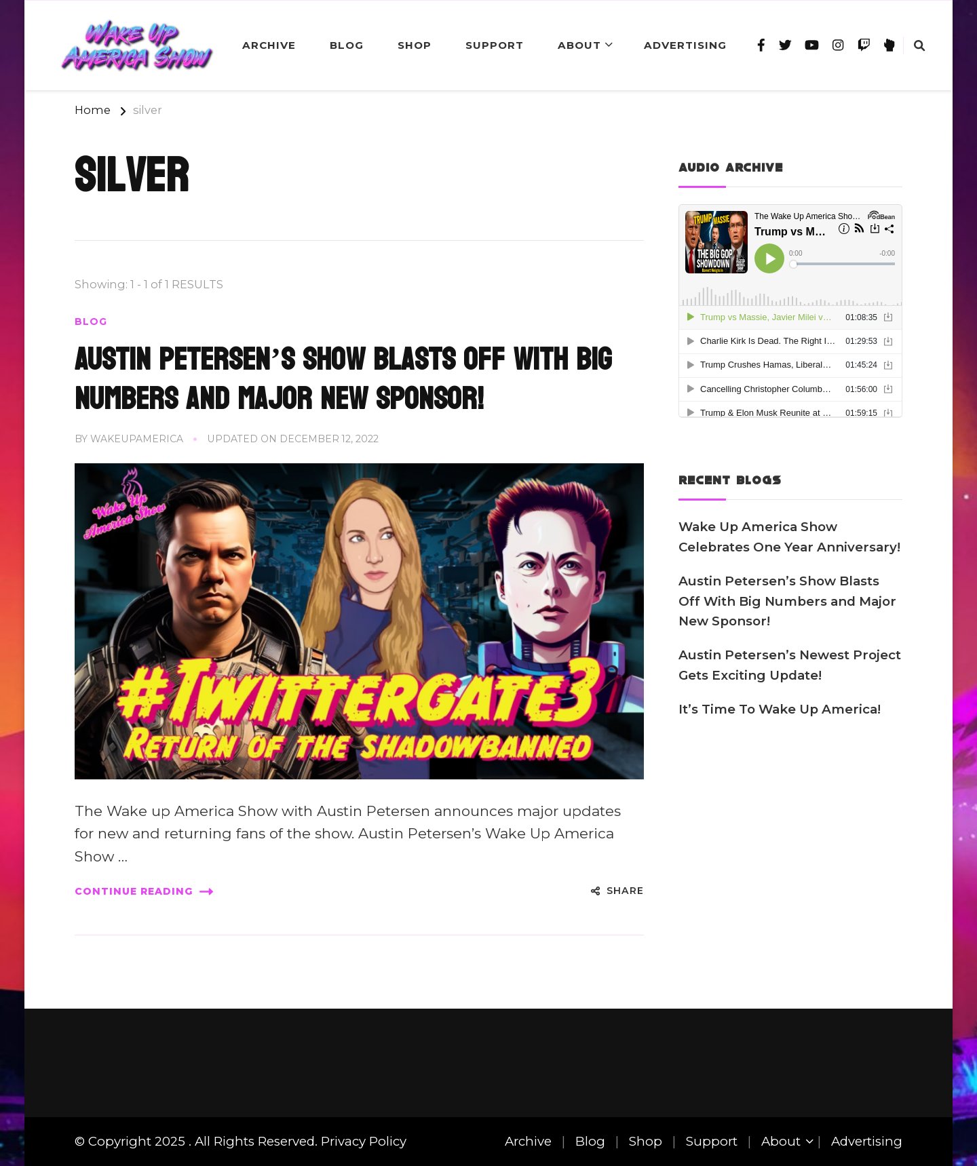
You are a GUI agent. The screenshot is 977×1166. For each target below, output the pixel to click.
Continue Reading (144, 892)
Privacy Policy (363, 1141)
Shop (415, 45)
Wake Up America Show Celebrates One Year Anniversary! (789, 537)
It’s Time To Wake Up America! (779, 709)
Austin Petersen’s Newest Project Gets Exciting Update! (789, 665)
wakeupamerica (136, 439)
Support (494, 45)
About (579, 45)
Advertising (685, 45)
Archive (269, 45)
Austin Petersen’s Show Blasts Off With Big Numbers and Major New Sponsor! (343, 379)
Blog (347, 45)
